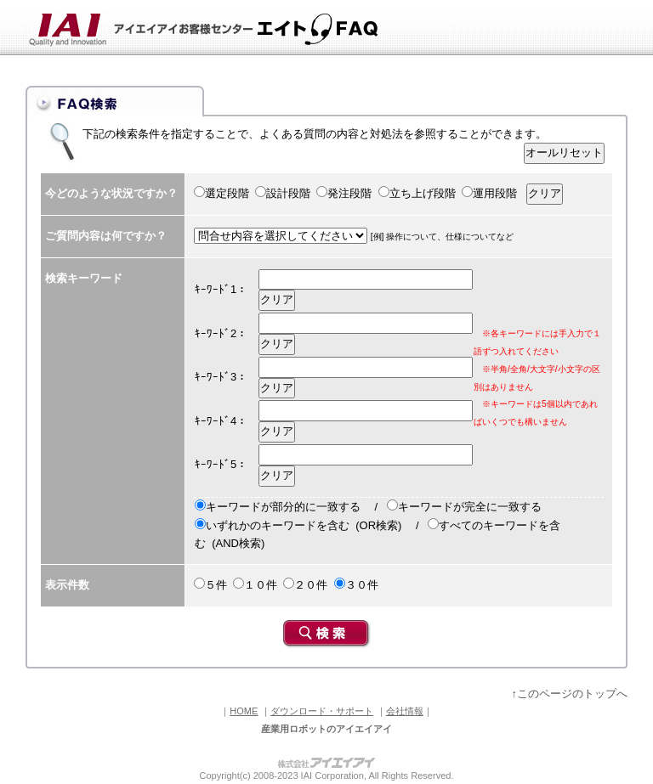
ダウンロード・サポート (321, 711)
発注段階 (349, 193)
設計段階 (288, 193)
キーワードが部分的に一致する (283, 506)
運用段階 (495, 193)
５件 (216, 584)
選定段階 (227, 193)
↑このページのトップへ (570, 693)
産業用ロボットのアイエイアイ (326, 729)
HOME (244, 711)
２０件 (310, 584)
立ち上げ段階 (422, 193)
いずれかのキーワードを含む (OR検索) (303, 525)
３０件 (361, 584)
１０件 (260, 584)
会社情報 (404, 711)
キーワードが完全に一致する (470, 506)
